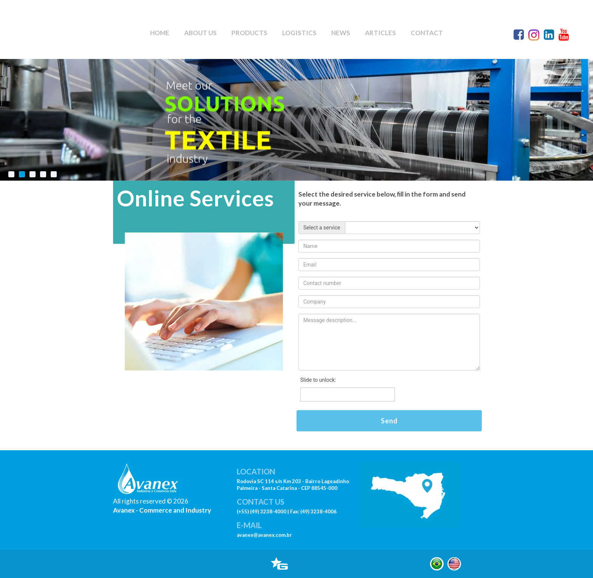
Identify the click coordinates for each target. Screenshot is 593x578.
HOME (159, 33)
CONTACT (427, 33)
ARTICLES (380, 33)
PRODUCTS (249, 33)
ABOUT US (200, 33)
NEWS (340, 33)
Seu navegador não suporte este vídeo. (60, 28)
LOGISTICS (299, 33)
